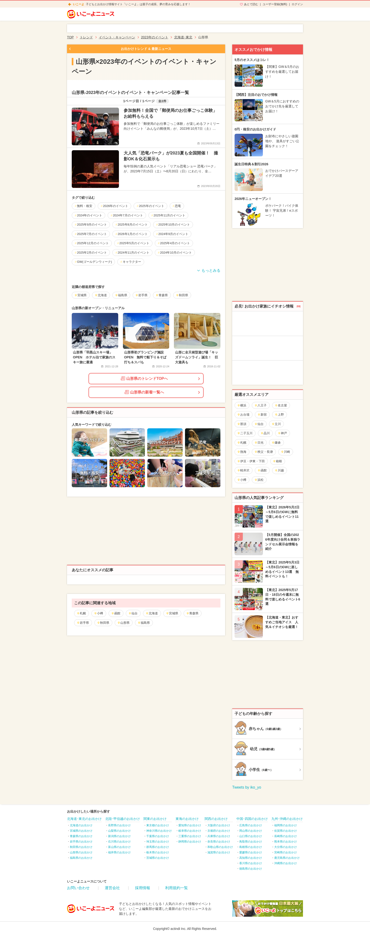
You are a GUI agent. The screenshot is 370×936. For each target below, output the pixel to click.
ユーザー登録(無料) (275, 4)
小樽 (98, 613)
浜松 (259, 480)
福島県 (144, 622)
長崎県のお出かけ (285, 836)
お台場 (243, 414)
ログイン (297, 4)
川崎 (285, 452)
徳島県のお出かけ (250, 868)
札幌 (81, 613)
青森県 (192, 613)
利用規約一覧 (176, 888)
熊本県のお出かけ (285, 841)
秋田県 (103, 622)
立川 (276, 424)
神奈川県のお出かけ (159, 830)
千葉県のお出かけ (157, 836)
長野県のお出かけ (119, 825)
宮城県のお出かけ (81, 830)
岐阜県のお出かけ (189, 830)
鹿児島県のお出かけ (287, 857)
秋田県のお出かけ (81, 847)
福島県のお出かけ (81, 857)
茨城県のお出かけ (157, 857)
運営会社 (112, 888)
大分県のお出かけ (285, 847)
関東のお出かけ (155, 819)
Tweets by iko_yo (246, 787)
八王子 (260, 405)
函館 (115, 613)
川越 (279, 470)
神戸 (282, 433)
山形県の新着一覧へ (144, 392)
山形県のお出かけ (81, 852)
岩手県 (83, 622)
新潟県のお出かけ (119, 836)
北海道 (152, 613)
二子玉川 (244, 433)
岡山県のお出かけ (250, 830)
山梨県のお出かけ (119, 830)
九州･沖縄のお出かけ (287, 819)
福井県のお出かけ (119, 852)
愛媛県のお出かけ (250, 852)
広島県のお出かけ (250, 825)
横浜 (241, 405)
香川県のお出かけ (250, 863)
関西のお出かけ (216, 819)
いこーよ (78, 4)
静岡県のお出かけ (189, 841)
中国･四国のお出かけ (252, 819)
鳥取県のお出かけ (250, 841)
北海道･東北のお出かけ (84, 819)
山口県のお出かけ (250, 836)
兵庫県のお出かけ (218, 836)
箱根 (277, 461)
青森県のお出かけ (81, 836)
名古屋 (281, 405)
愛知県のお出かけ (189, 825)
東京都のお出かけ (157, 825)
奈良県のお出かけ (218, 841)
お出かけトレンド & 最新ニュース (146, 49)
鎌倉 (276, 442)
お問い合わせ (78, 888)
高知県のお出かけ (250, 857)
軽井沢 (243, 470)
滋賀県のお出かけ (218, 852)
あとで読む (251, 4)
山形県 (123, 622)
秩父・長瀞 (263, 452)
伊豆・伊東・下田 (251, 461)
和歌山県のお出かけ (220, 847)
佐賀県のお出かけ (285, 830)
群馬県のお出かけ (157, 847)
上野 (279, 414)
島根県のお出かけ (250, 847)
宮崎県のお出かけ (285, 852)
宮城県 (172, 613)
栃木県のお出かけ (157, 852)
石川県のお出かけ (119, 841)
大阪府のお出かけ (218, 825)
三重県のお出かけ (189, 836)
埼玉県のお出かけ (157, 841)
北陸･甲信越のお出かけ (122, 819)
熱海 (241, 452)
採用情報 (142, 888)
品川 (265, 433)
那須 (241, 424)
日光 (259, 442)
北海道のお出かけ (81, 825)
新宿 (262, 414)
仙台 (133, 613)
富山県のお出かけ (119, 847)
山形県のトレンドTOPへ (144, 378)
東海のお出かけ (187, 819)
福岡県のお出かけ (285, 825)
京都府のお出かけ (218, 830)
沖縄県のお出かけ (285, 863)
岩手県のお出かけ (81, 841)
